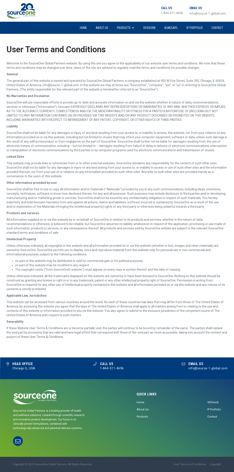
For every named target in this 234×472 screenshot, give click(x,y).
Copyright (215, 464)
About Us (102, 28)
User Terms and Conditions (190, 464)
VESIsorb (149, 28)
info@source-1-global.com (208, 13)
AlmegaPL (171, 28)
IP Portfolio (195, 28)
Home (83, 28)
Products (124, 28)
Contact (217, 28)
